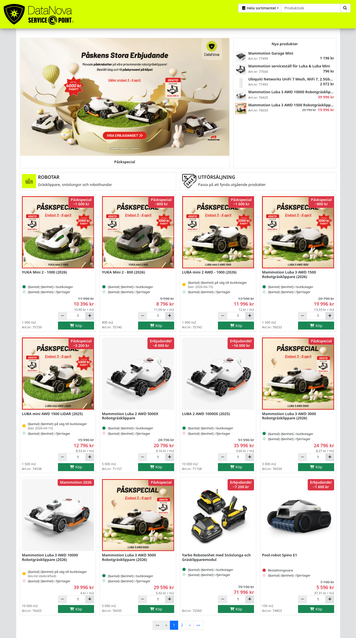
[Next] (190, 628)
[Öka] (89, 319)
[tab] (114, 151)
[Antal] (75, 319)
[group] (124, 100)
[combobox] (310, 8)
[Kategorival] (260, 8)
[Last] (198, 628)
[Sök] (345, 8)
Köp (76, 328)
